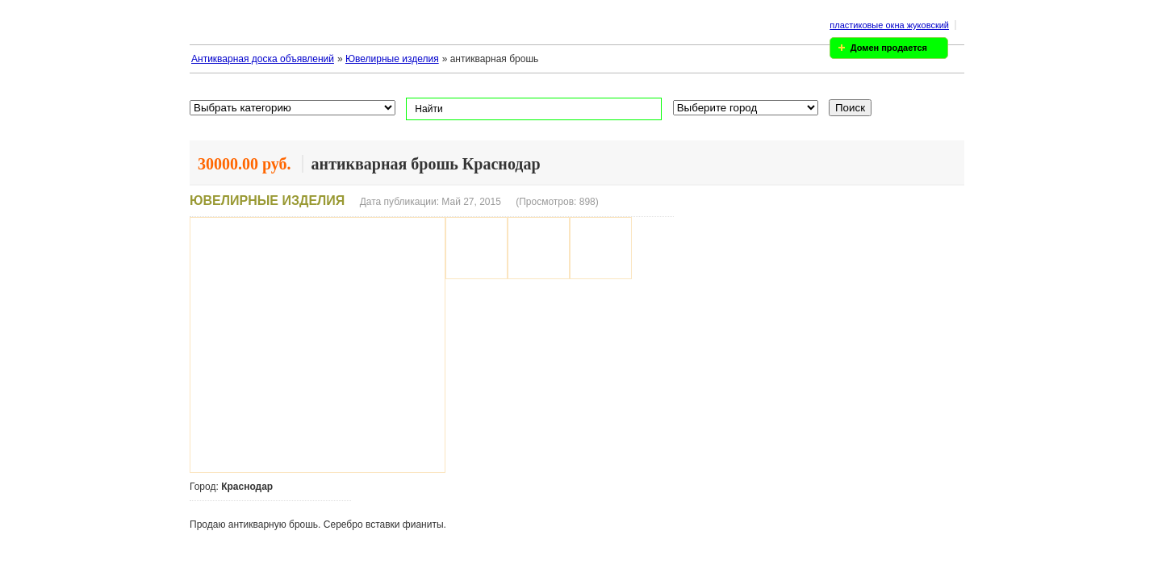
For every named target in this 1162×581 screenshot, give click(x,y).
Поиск (850, 108)
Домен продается (889, 47)
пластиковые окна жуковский (889, 25)
